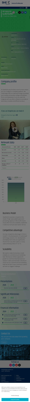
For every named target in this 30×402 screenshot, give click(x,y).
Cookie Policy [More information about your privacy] (6, 394)
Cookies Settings (15, 398)
